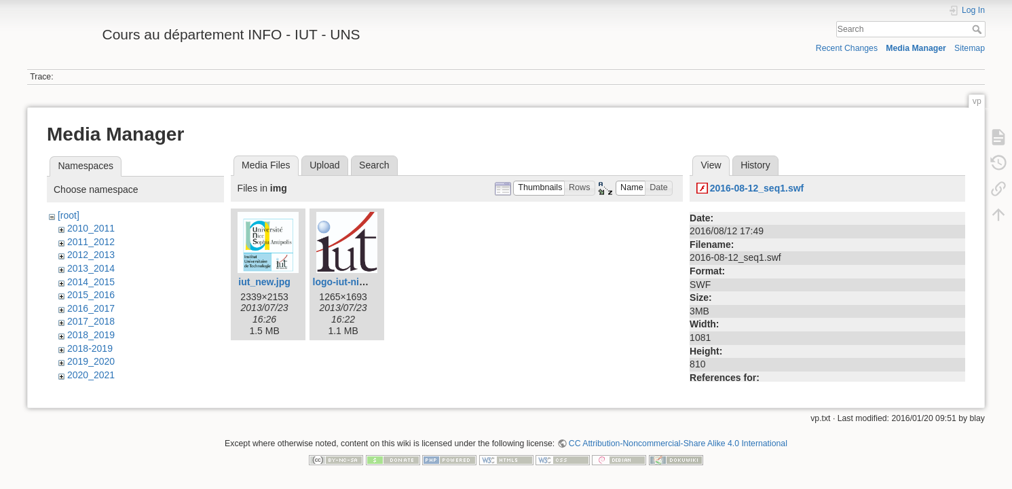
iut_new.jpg (264, 281)
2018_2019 (91, 334)
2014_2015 (91, 281)
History (755, 165)
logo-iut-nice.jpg (350, 281)
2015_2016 (91, 294)
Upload (324, 165)
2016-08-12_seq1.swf (757, 188)
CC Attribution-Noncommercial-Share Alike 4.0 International (678, 444)
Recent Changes (847, 48)
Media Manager (916, 48)
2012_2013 (91, 254)
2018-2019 (90, 348)
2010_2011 (91, 228)
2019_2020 (91, 361)
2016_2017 (91, 308)
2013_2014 (91, 268)
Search (978, 29)
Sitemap (969, 48)
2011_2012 (91, 241)
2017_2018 (91, 321)
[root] (68, 215)
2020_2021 (91, 374)
